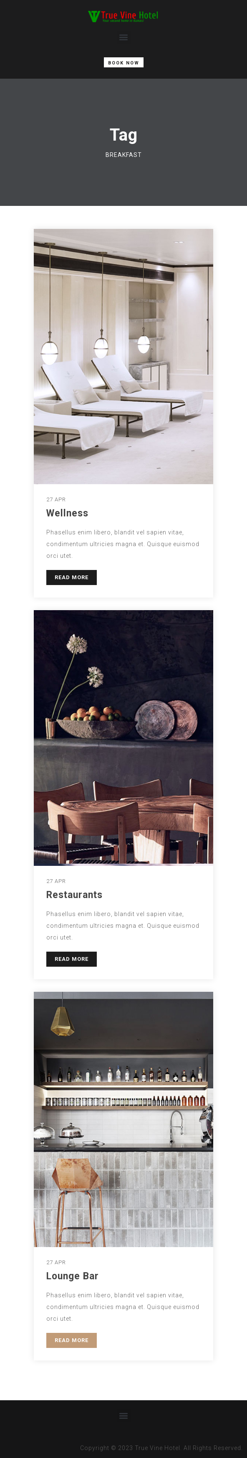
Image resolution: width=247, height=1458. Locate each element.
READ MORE (71, 577)
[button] (124, 37)
